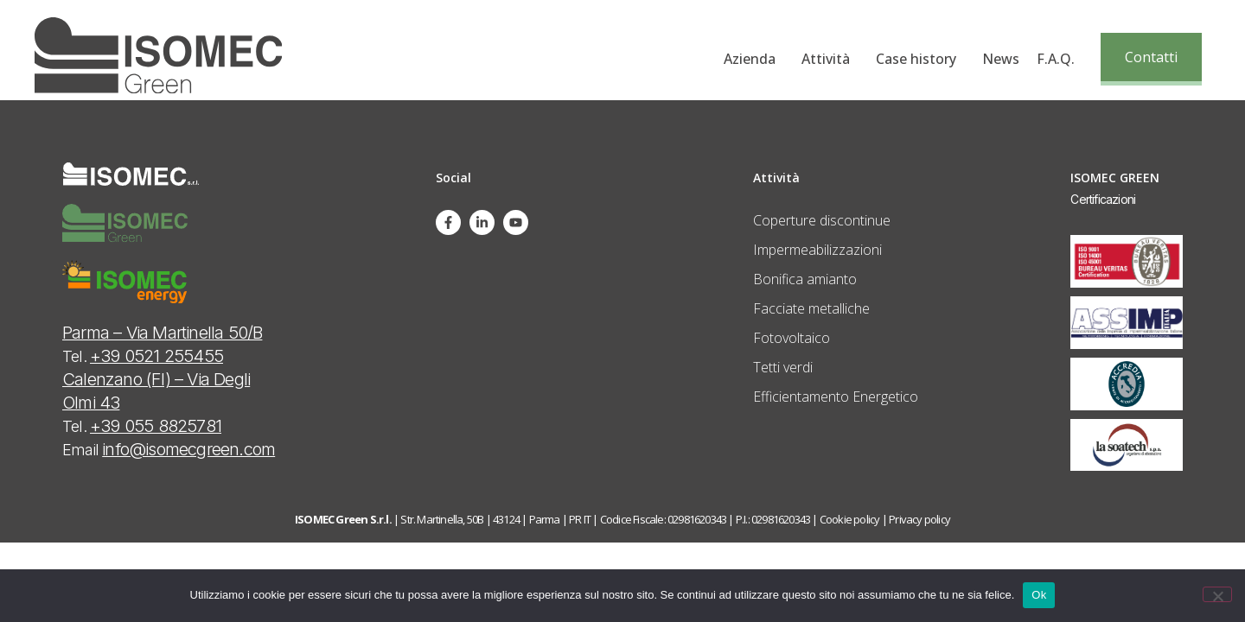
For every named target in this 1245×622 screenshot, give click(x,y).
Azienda (754, 58)
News (1000, 58)
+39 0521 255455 (156, 356)
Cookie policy (850, 519)
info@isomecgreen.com (188, 449)
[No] (1217, 594)
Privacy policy (919, 519)
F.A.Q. (1056, 58)
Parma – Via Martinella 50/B (162, 332)
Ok (1038, 594)
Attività (830, 58)
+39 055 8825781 (155, 426)
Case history (920, 58)
